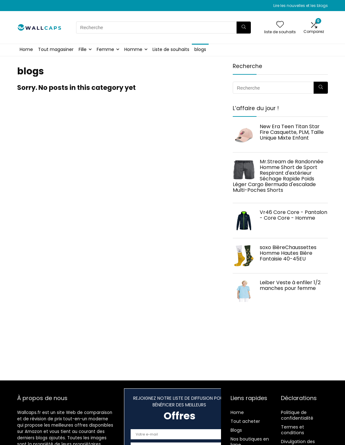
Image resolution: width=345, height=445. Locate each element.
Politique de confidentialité (297, 415)
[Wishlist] (280, 25)
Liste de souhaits (171, 49)
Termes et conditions (292, 430)
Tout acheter (245, 421)
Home (26, 49)
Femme (105, 49)
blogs (200, 49)
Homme (133, 49)
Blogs (236, 430)
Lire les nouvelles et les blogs (300, 5)
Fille (83, 49)
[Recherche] (244, 28)
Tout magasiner (56, 49)
